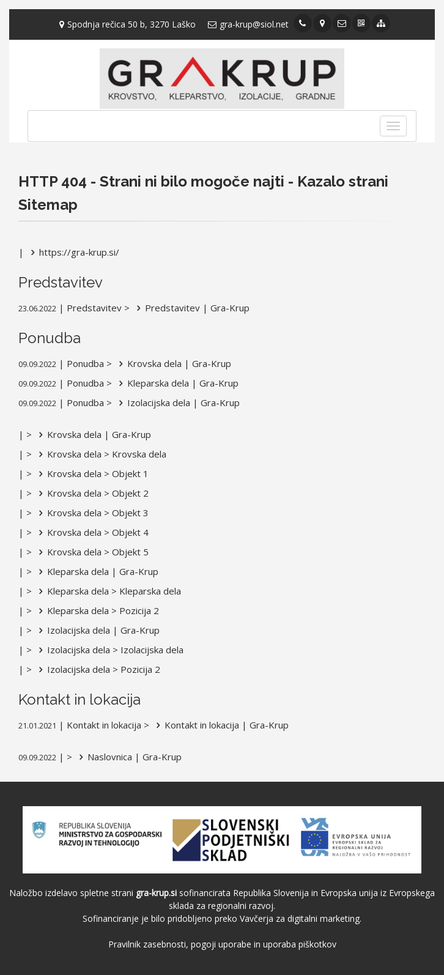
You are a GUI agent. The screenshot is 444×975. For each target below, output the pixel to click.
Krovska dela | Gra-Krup (172, 363)
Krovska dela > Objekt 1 (91, 473)
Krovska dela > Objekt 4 (91, 532)
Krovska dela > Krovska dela (100, 454)
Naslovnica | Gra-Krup (128, 757)
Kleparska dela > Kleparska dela (107, 591)
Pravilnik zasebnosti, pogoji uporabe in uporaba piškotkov (222, 944)
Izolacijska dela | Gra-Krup (177, 402)
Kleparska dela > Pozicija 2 (96, 610)
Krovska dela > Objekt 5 (91, 552)
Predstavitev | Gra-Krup (191, 308)
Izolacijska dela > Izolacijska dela (108, 649)
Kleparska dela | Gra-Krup (176, 383)
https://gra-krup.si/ (72, 252)
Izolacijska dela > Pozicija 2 (97, 669)
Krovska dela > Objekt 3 (91, 512)
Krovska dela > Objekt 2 (91, 493)
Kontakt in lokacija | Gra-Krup (220, 725)
